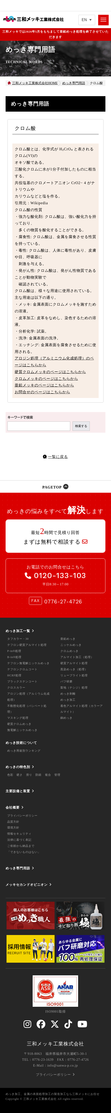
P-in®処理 (14, 651)
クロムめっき (69, 651)
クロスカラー (16, 687)
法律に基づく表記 (19, 839)
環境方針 (13, 827)
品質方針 (13, 821)
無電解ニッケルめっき (22, 730)
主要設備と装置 (18, 791)
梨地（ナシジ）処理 (74, 687)
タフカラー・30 (18, 638)
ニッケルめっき (71, 645)
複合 (48, 774)
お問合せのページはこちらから (42, 392)
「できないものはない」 (24, 852)
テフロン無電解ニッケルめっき (28, 663)
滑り (29, 774)
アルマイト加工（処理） (77, 657)
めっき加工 (68, 699)
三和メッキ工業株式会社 (55, 1043)
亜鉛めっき (68, 638)
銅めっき (66, 717)
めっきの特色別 (18, 767)
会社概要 (13, 807)
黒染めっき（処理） (74, 669)
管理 (57, 774)
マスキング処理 (17, 717)
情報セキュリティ (19, 833)
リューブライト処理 (74, 675)
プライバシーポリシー (22, 815)
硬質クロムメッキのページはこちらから (50, 372)
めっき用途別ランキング (24, 750)
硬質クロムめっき (19, 724)
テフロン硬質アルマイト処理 (27, 645)
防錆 (38, 774)
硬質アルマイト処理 (74, 663)
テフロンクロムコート (22, 669)
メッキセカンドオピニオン (27, 884)
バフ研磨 (66, 681)
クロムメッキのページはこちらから (46, 379)
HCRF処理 (14, 675)
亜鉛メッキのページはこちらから (44, 385)
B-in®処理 (14, 657)
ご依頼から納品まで (21, 846)
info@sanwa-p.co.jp (62, 1065)
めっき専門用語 (18, 868)
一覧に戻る (58, 457)
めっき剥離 (68, 693)
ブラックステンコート (22, 681)
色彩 (10, 774)
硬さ (20, 774)
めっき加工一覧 (18, 631)
